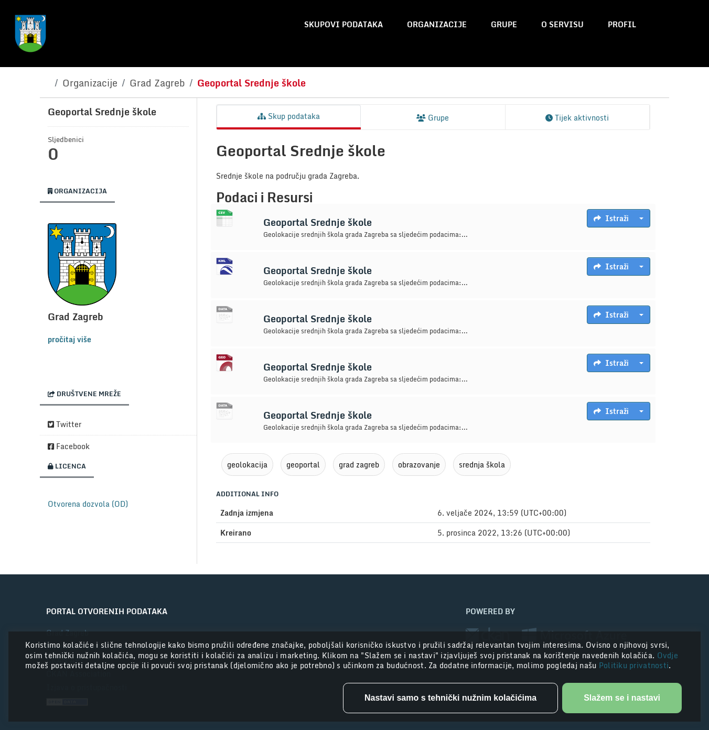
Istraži (611, 218)
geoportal (303, 465)
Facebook (69, 446)
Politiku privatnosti (634, 665)
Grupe (504, 24)
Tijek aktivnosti (577, 118)
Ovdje (667, 655)
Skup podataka (288, 116)
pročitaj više (69, 339)
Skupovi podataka (343, 24)
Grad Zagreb (157, 82)
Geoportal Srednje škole (251, 82)
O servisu (562, 24)
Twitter (64, 424)
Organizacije (437, 24)
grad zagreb (359, 465)
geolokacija (247, 465)
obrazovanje (419, 465)
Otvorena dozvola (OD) (88, 504)
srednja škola (482, 465)
